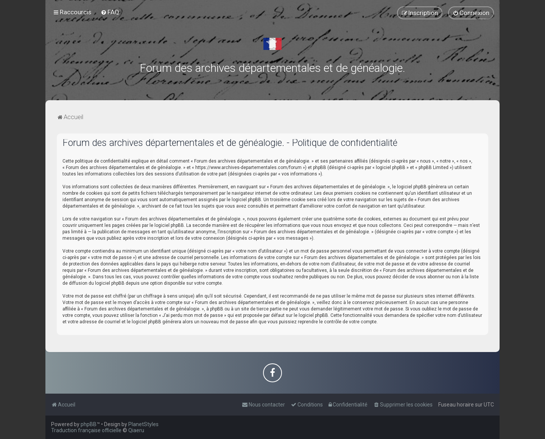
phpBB (89, 424)
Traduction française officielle (86, 430)
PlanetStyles (143, 424)
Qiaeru (136, 430)
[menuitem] (110, 12)
